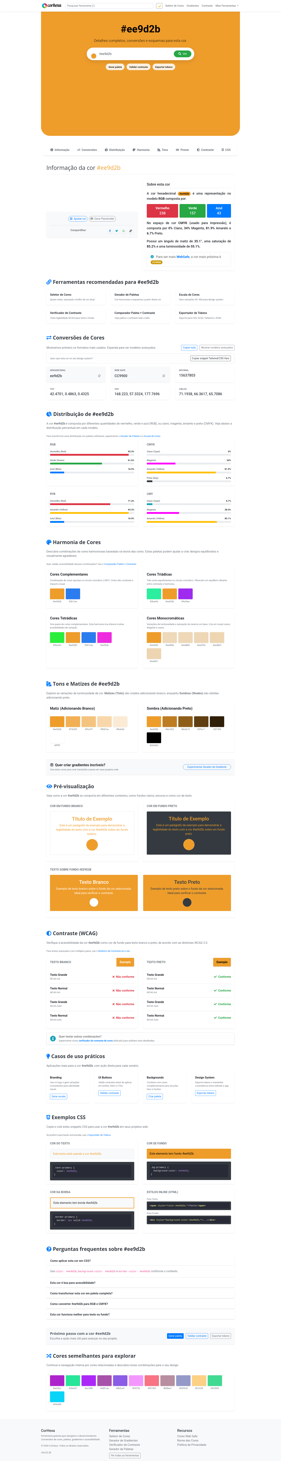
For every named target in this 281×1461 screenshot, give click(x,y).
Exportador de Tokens (100, 1135)
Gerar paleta (115, 67)
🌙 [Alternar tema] (159, 5)
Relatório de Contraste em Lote (114, 951)
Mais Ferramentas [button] (226, 5)
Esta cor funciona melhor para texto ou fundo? (79, 1314)
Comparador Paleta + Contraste (120, 564)
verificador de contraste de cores (96, 1040)
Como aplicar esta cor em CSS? (70, 1261)
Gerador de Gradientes (123, 1440)
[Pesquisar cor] (135, 54)
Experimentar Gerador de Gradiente (207, 766)
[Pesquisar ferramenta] (109, 6)
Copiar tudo (189, 347)
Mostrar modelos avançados (217, 347)
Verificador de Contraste (124, 1445)
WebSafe (183, 257)
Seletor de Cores (119, 1436)
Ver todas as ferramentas (125, 1455)
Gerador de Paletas (130, 436)
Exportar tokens (163, 67)
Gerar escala (59, 1096)
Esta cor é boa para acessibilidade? (72, 1283)
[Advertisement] (140, 97)
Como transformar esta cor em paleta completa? (81, 1293)
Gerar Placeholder (102, 218)
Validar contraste (138, 67)
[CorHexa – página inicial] (52, 5)
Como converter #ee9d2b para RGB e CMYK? (79, 1304)
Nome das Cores (188, 1440)
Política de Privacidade (191, 1445)
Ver (182, 53)
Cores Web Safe (187, 1436)
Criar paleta (154, 1096)
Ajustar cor (78, 218)
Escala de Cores (152, 436)
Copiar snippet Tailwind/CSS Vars (210, 358)
